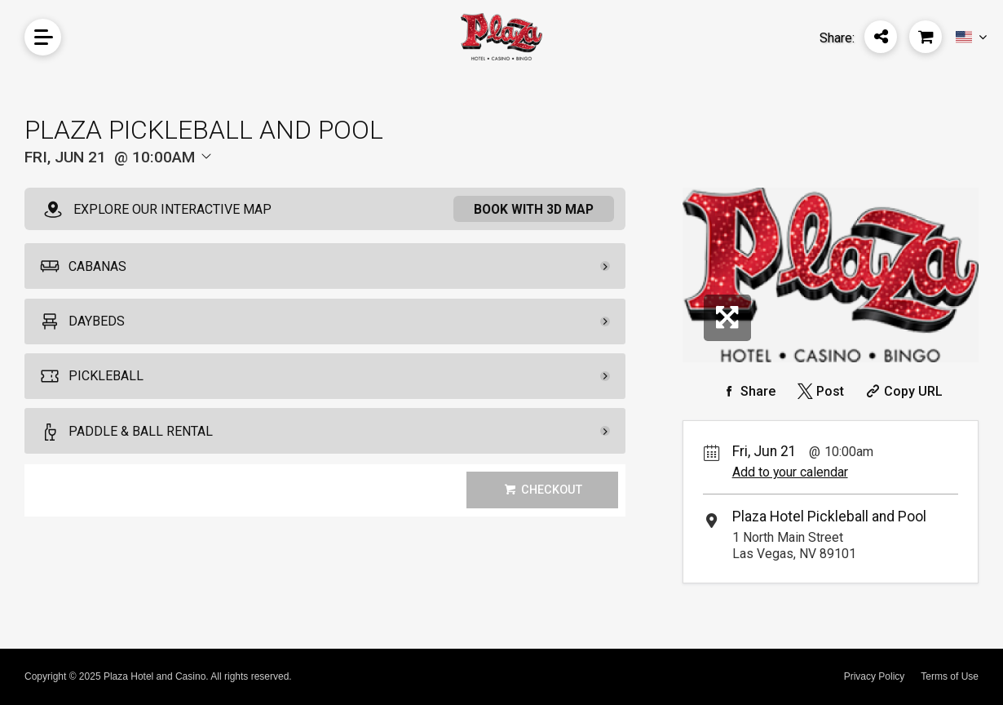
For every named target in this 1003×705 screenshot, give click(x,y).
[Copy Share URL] (902, 391)
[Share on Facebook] (747, 391)
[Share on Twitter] (819, 391)
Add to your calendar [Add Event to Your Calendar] (790, 472)
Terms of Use (950, 676)
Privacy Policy (874, 676)
